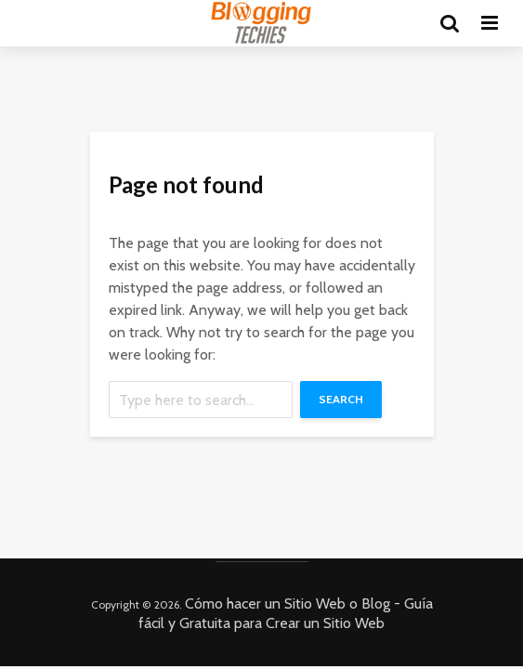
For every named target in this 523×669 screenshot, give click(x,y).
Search (341, 399)
